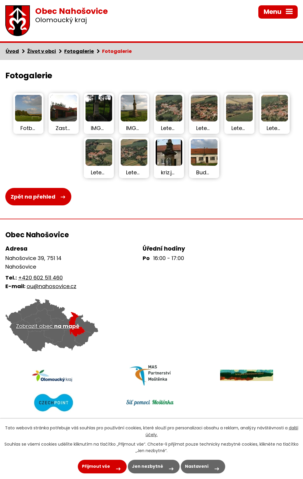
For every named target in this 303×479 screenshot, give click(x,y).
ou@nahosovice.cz (51, 286)
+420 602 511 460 (40, 277)
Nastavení (197, 466)
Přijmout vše (96, 466)
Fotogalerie (79, 51)
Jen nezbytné (147, 466)
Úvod (12, 51)
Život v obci (41, 51)
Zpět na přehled (33, 196)
